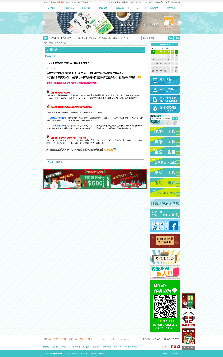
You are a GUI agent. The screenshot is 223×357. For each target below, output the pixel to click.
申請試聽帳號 (122, 2)
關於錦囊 (107, 347)
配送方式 (156, 339)
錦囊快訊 (52, 43)
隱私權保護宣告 (130, 347)
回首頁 (111, 2)
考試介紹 (76, 347)
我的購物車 (172, 2)
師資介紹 (86, 347)
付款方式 (166, 339)
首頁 (45, 43)
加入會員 (149, 2)
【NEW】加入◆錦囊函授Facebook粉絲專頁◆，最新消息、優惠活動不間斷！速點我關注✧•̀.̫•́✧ (88, 38)
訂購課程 (55, 347)
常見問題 (176, 339)
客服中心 (159, 2)
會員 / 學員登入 (136, 2)
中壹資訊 (176, 353)
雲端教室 (96, 347)
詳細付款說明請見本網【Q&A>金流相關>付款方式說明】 (75, 149)
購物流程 (146, 339)
